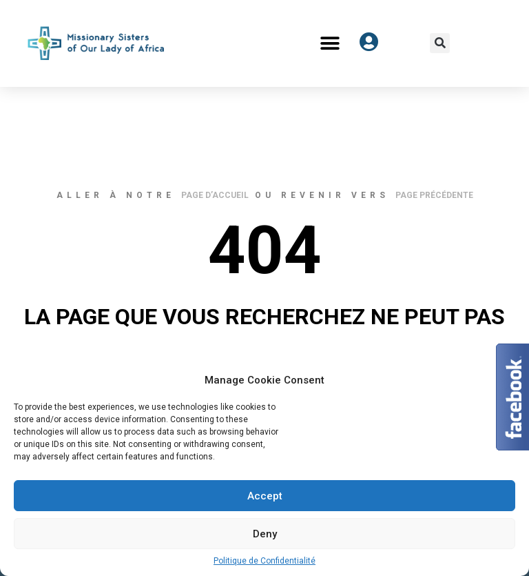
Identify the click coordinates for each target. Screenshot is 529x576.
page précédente (434, 195)
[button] (330, 43)
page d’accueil (215, 195)
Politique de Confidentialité (264, 561)
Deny (265, 534)
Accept (264, 496)
